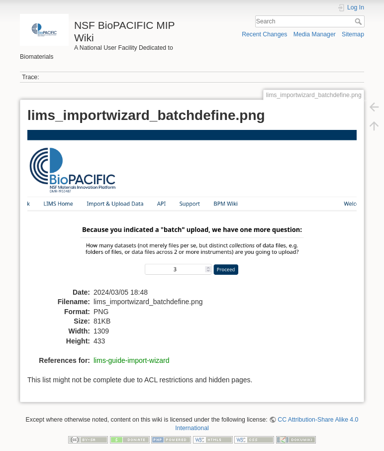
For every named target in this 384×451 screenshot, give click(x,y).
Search (359, 21)
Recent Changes (264, 34)
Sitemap (353, 34)
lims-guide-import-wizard (131, 360)
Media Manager (314, 34)
